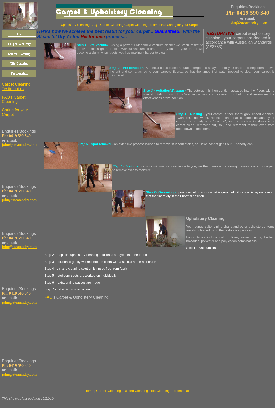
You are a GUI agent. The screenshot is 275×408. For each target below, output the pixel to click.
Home (89, 391)
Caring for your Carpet (183, 25)
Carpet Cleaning (108, 391)
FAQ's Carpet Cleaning (107, 25)
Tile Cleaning (159, 391)
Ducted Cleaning (136, 391)
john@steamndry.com (247, 22)
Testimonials (181, 391)
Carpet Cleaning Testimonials (145, 25)
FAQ (48, 297)
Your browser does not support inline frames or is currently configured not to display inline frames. (238, 41)
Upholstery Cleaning (205, 218)
